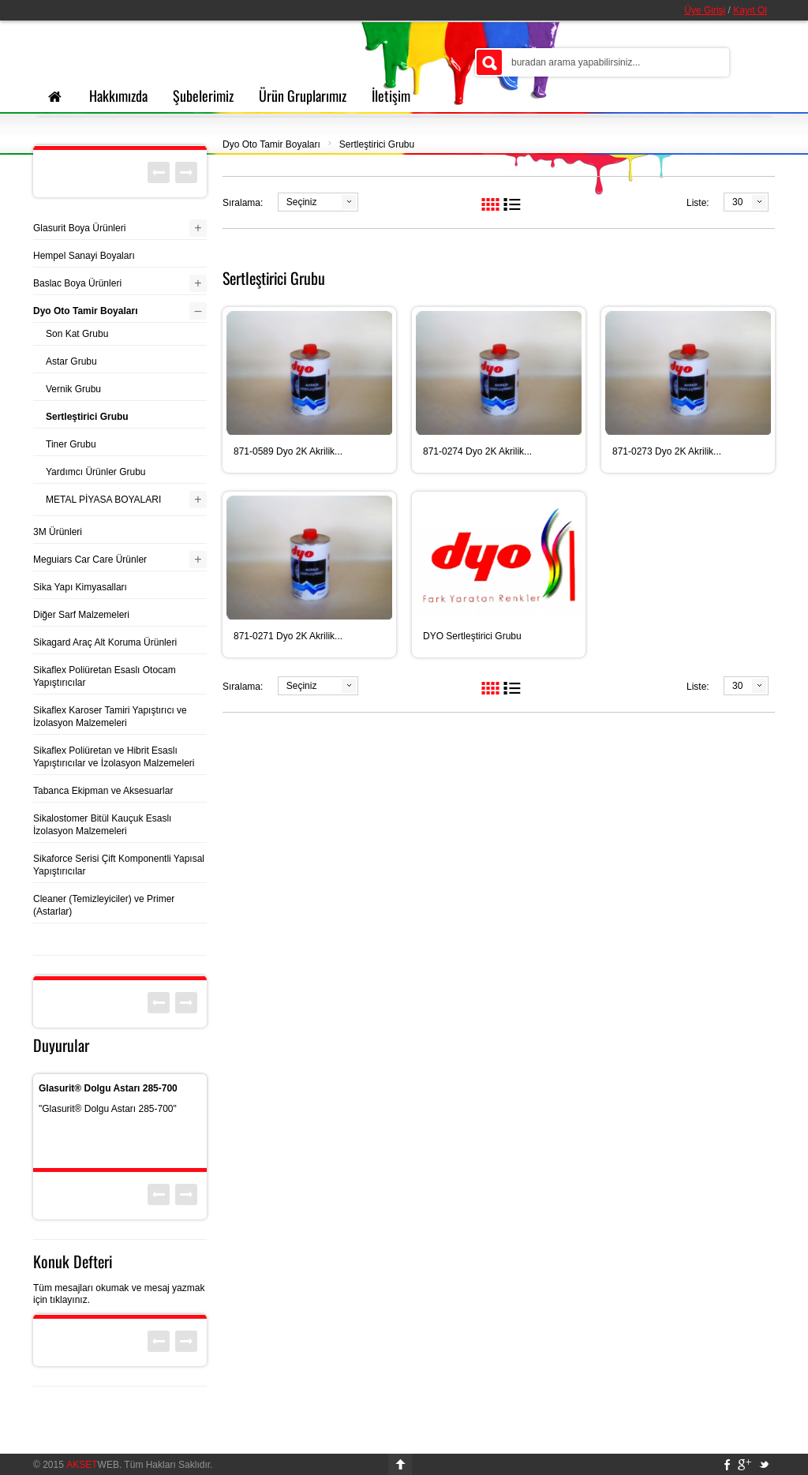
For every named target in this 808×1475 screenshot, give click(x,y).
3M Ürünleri (57, 531)
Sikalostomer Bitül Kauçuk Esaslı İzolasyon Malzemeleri (102, 825)
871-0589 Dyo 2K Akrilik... (288, 451)
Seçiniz (301, 202)
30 (737, 202)
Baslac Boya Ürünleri (77, 283)
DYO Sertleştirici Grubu (472, 636)
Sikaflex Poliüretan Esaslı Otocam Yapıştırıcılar (104, 676)
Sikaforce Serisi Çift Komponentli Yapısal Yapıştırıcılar (118, 865)
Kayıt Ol (750, 10)
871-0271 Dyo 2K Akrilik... (288, 636)
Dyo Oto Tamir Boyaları (271, 144)
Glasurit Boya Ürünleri (79, 228)
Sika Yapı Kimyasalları (80, 587)
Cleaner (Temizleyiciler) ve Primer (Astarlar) (103, 905)
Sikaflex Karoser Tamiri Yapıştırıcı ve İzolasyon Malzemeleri (110, 716)
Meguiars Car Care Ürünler (90, 559)
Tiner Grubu (71, 444)
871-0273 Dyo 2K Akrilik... (666, 451)
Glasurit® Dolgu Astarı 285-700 (108, 1088)
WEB (92, 1464)
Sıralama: (243, 202)
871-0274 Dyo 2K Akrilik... (477, 451)
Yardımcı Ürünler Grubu (96, 471)
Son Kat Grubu (77, 333)
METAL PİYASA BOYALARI (103, 499)
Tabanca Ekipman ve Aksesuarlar (103, 790)
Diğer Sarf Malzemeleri (81, 614)
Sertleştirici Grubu (376, 144)
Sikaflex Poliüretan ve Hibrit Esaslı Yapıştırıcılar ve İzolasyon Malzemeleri (114, 757)
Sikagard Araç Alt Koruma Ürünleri (105, 642)
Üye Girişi (704, 10)
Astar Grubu (71, 361)
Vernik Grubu (73, 389)
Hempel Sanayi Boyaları (84, 255)
